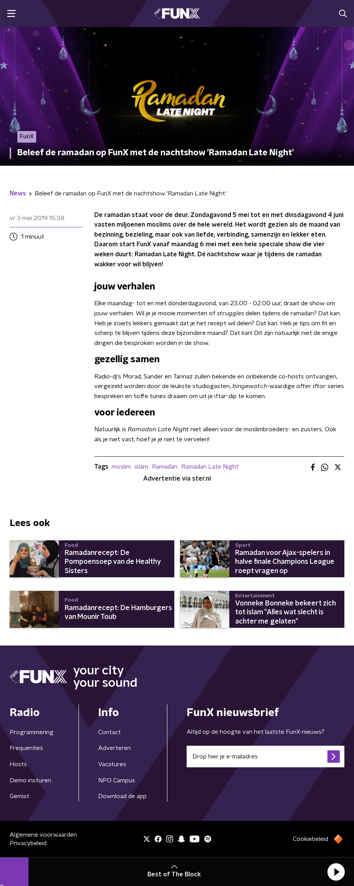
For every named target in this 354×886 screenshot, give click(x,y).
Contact (109, 732)
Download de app (122, 796)
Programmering (31, 732)
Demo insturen (30, 780)
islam (141, 467)
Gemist (19, 796)
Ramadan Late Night (210, 467)
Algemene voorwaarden (43, 835)
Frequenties (26, 748)
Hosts (18, 764)
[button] (336, 871)
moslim (121, 467)
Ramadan (164, 467)
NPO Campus (116, 780)
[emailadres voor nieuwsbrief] (265, 756)
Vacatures (112, 764)
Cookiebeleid (310, 839)
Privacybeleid (28, 843)
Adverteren (114, 748)
